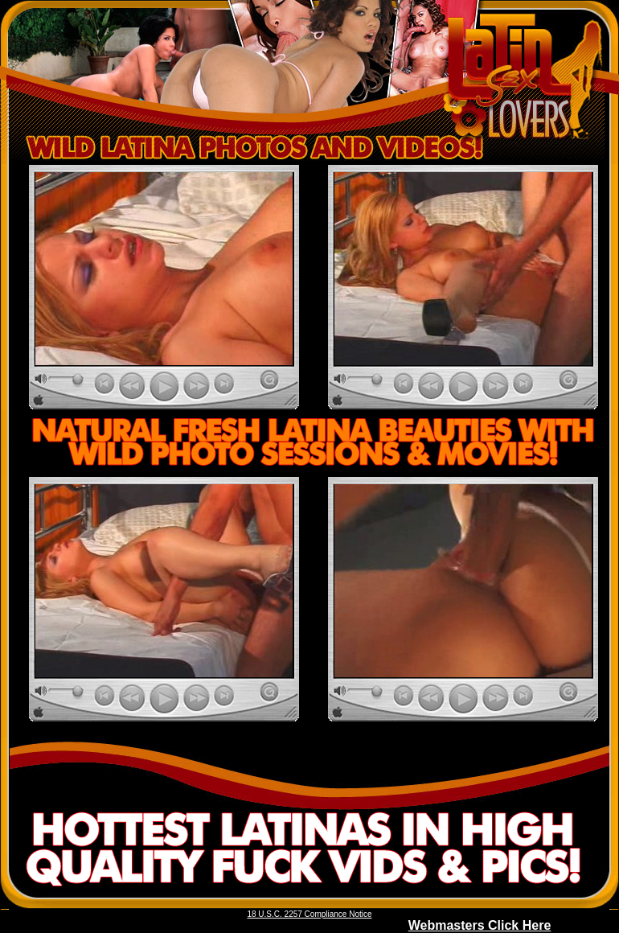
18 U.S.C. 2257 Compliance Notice (309, 914)
